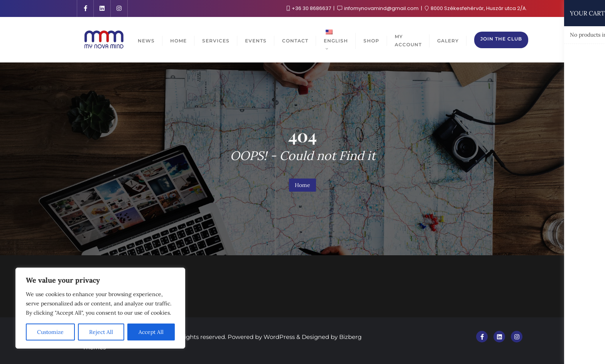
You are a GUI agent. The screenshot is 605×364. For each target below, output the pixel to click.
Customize (50, 332)
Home (302, 185)
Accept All (151, 332)
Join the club (501, 39)
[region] (100, 308)
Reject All (101, 332)
